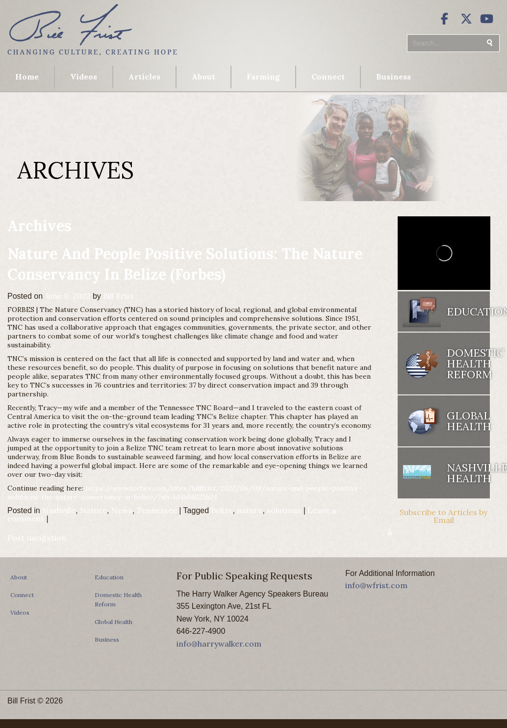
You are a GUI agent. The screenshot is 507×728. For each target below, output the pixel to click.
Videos (83, 76)
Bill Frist (118, 296)
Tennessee (157, 510)
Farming (263, 76)
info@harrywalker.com (219, 644)
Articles (144, 76)
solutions (284, 510)
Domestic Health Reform (468, 363)
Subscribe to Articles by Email (443, 516)
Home (27, 76)
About (203, 76)
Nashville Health (468, 473)
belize (222, 510)
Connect (328, 76)
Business (393, 76)
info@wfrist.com (376, 585)
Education (468, 311)
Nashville (59, 510)
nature (249, 510)
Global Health (468, 421)
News (121, 510)
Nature (93, 510)
